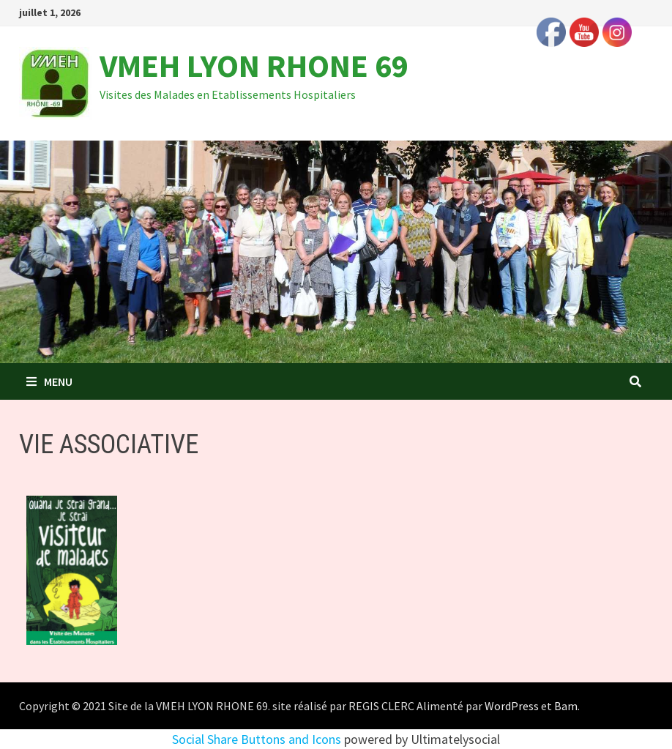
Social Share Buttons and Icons (256, 739)
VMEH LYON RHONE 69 (254, 65)
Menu (49, 381)
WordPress (512, 705)
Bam (566, 705)
